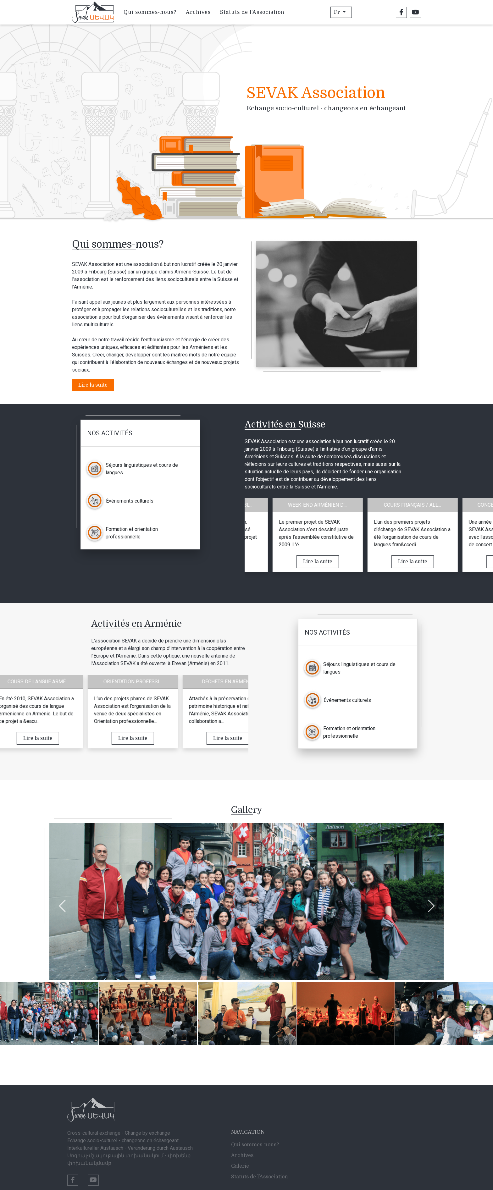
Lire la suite (93, 385)
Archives (198, 12)
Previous (62, 903)
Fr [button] (338, 12)
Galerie (240, 1166)
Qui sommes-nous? (150, 12)
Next (431, 903)
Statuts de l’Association (252, 12)
